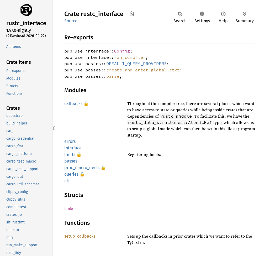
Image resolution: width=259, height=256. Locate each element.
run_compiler (130, 57)
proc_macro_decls (81, 167)
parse (112, 76)
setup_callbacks (79, 236)
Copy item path (132, 13)
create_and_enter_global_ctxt (143, 69)
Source (70, 20)
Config (122, 51)
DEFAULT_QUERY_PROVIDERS (136, 63)
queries (71, 174)
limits (69, 154)
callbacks (73, 103)
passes (70, 161)
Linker (70, 208)
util (67, 180)
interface (73, 147)
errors (70, 141)
